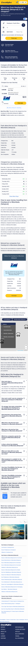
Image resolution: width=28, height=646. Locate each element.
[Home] (7, 2)
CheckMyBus (3, 619)
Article (17, 631)
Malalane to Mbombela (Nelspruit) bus (9, 567)
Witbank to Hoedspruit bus (7, 552)
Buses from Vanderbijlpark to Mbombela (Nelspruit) (12, 584)
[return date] (20, 32)
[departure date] (10, 32)
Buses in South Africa (11, 619)
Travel (17, 636)
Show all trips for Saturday (14, 107)
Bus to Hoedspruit (20, 619)
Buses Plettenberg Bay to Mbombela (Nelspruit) (11, 579)
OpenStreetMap (20, 350)
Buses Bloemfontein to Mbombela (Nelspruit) (11, 560)
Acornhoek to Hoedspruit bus (7, 547)
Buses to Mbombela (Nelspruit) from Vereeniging (11, 586)
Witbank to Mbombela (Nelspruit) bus (9, 591)
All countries (19, 638)
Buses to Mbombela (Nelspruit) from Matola (10, 569)
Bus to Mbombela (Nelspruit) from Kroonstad (11, 565)
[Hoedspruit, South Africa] (16, 23)
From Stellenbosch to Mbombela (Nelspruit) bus (11, 582)
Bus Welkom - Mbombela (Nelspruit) (9, 589)
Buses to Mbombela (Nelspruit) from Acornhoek (11, 557)
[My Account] (16, 2)
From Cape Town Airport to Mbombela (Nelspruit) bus (12, 606)
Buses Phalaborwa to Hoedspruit (8, 549)
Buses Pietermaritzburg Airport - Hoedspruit (10, 603)
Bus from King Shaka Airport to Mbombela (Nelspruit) (12, 608)
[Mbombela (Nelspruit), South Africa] (16, 27)
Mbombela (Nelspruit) (20, 319)
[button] (18, 334)
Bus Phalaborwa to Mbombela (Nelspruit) (10, 577)
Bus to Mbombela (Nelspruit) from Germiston (11, 562)
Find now (20, 103)
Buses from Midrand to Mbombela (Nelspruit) (11, 574)
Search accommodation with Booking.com (13, 35)
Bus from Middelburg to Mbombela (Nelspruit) (11, 572)
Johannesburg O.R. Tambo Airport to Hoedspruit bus (12, 601)
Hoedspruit (7, 319)
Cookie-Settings (20, 629)
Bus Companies (19, 633)
